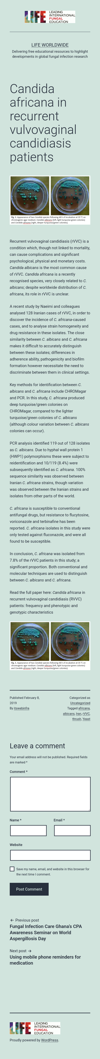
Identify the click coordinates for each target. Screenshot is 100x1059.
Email (59, 820)
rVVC (86, 714)
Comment (18, 772)
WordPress (49, 1040)
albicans (69, 714)
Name (15, 820)
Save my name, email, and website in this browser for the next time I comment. (52, 871)
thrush (76, 719)
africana (84, 708)
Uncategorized (80, 703)
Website (16, 845)
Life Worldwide (50, 45)
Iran (78, 714)
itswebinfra (21, 708)
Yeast (86, 719)
